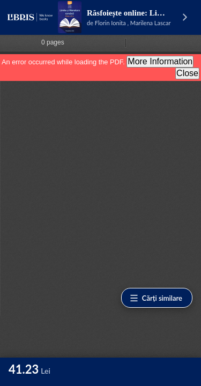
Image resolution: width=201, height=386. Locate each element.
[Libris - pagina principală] (30, 17)
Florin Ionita (110, 22)
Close (187, 73)
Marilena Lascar (150, 22)
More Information (160, 61)
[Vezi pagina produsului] (69, 17)
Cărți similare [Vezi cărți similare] (155, 298)
